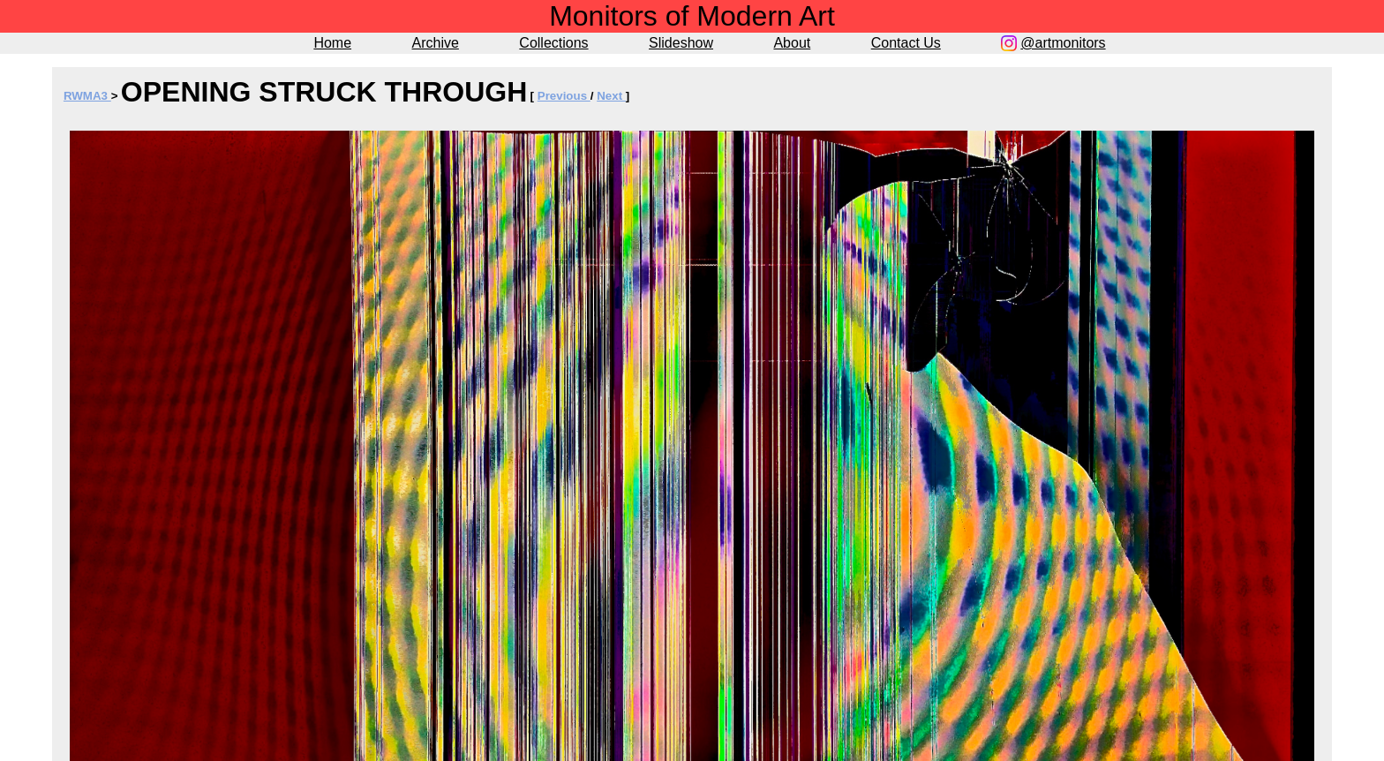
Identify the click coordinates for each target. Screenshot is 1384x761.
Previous (564, 95)
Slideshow (681, 42)
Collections (553, 42)
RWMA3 (87, 95)
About (791, 42)
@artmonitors (1062, 42)
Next (611, 95)
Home (332, 42)
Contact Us (906, 42)
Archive (435, 42)
